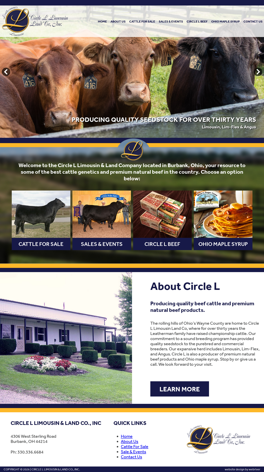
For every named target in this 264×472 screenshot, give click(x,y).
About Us (118, 21)
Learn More (180, 389)
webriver (254, 469)
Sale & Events (133, 451)
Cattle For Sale (142, 21)
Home (102, 21)
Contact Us (253, 21)
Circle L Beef (197, 21)
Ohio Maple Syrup (225, 21)
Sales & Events (171, 21)
